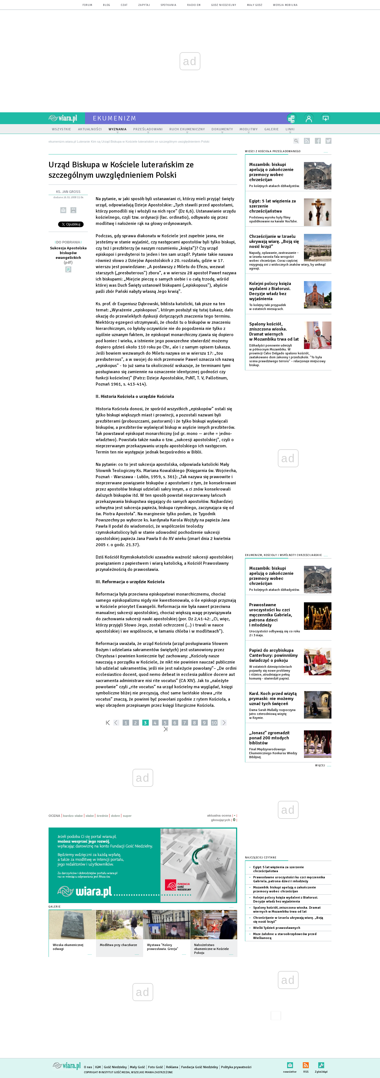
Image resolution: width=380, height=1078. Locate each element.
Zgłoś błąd (321, 1064)
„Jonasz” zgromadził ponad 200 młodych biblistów (269, 738)
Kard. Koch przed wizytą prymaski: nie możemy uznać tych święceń (273, 698)
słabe (90, 815)
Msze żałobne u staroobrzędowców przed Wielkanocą (285, 936)
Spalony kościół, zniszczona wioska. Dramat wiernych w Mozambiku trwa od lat (274, 332)
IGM (98, 1067)
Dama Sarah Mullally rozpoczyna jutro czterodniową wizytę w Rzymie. (272, 714)
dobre (115, 815)
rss (307, 141)
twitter (328, 141)
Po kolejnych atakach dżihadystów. (274, 186)
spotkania (169, 5)
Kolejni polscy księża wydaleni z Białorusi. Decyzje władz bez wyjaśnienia (270, 291)
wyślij (63, 210)
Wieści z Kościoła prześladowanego (273, 151)
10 (214, 723)
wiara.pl (67, 118)
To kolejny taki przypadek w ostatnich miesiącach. (267, 307)
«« (107, 723)
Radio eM (194, 5)
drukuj (73, 210)
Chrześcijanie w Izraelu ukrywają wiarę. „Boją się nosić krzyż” (274, 241)
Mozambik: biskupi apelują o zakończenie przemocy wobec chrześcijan (271, 172)
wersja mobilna (285, 5)
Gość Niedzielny (223, 5)
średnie (102, 815)
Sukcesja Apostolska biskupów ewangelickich (68, 255)
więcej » (90, 952)
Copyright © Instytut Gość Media (107, 1072)
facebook (318, 141)
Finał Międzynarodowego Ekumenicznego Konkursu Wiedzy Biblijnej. (273, 753)
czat (124, 5)
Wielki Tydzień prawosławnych (276, 928)
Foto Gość (155, 1067)
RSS (306, 1064)
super (127, 815)
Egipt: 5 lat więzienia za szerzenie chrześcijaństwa (272, 206)
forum (87, 5)
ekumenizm (115, 118)
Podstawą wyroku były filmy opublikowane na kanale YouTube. (273, 219)
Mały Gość (254, 5)
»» (166, 729)
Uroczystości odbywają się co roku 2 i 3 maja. (274, 633)
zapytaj (144, 5)
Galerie (55, 906)
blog (106, 5)
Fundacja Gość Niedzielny (199, 1067)
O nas (88, 1067)
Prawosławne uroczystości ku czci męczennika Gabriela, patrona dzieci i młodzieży (270, 615)
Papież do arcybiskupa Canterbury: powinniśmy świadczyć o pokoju (273, 655)
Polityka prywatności (236, 1067)
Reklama (172, 1067)
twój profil (309, 118)
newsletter (290, 1064)
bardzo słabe (73, 815)
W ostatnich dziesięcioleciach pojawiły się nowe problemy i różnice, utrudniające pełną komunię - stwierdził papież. (270, 673)
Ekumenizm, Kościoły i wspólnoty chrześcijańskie (283, 555)
